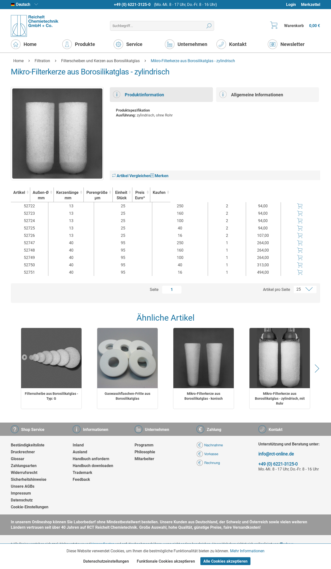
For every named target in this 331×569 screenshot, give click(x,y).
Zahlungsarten (24, 465)
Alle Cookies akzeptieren (225, 561)
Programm (144, 445)
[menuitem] (293, 4)
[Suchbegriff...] (162, 26)
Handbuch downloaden (93, 465)
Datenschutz (22, 500)
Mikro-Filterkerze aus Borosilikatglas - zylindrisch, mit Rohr (280, 398)
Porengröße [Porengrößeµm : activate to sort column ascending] (182, 195)
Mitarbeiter (144, 458)
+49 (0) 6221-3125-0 (132, 4)
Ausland (80, 452)
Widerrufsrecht (24, 472)
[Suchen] (209, 26)
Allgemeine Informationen (251, 94)
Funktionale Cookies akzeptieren (166, 561)
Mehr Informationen (247, 551)
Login (291, 4)
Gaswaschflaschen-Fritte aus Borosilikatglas (127, 396)
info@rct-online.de (276, 453)
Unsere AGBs (22, 486)
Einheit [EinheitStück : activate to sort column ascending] (230, 195)
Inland (78, 445)
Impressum (21, 493)
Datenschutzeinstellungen (106, 561)
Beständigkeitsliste (27, 445)
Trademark (82, 472)
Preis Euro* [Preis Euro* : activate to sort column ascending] (265, 195)
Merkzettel (310, 4)
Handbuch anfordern (91, 458)
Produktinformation (138, 94)
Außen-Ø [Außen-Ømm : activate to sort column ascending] (69, 195)
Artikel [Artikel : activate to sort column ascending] (27, 192)
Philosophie (145, 452)
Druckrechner (23, 452)
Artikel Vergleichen (131, 175)
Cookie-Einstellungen (29, 507)
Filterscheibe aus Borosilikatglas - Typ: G (51, 396)
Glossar (17, 458)
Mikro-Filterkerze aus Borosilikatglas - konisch (203, 396)
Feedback (81, 479)
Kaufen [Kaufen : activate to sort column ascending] (300, 192)
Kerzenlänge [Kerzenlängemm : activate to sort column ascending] (122, 195)
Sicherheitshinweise (28, 479)
